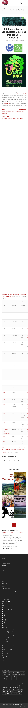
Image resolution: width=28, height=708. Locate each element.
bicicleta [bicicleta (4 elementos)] (8, 674)
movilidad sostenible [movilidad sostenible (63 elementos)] (7, 689)
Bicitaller (4, 586)
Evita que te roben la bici (7, 588)
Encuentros (15, 40)
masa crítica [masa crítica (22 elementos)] (5, 687)
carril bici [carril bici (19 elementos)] (14, 676)
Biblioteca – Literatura (7, 610)
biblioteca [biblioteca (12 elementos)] (22, 672)
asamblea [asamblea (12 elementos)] (17, 672)
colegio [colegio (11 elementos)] (23, 676)
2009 (4, 399)
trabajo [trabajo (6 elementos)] (7, 693)
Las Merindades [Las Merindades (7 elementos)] (13, 685)
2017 (4, 436)
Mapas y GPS (5, 638)
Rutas (3, 652)
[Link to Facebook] (18, 706)
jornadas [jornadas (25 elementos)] (7, 685)
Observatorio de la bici (8, 646)
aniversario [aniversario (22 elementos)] (11, 672)
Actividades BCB (5, 565)
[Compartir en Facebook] (4, 460)
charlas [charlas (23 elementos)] (18, 676)
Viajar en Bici (21, 40)
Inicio (3, 8)
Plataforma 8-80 (21, 93)
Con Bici (4, 616)
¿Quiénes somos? (6, 563)
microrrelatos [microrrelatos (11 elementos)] (16, 687)
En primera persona (7, 624)
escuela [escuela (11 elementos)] (17, 683)
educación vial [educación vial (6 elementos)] (6, 683)
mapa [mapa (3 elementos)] (19, 685)
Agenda (4, 603)
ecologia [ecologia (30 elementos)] (16, 680)
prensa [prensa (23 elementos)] (13, 689)
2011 (4, 404)
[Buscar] (20, 3)
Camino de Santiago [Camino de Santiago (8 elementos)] (7, 676)
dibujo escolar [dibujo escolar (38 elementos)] (11, 680)
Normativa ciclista (6, 644)
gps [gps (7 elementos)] (3, 685)
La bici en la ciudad (6, 634)
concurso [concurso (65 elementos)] (9, 678)
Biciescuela (4, 583)
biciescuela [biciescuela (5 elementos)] (17, 674)
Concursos (4, 618)
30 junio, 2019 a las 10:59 (8, 535)
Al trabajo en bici (6, 605)
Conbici (13, 90)
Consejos (4, 620)
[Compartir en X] (9, 460)
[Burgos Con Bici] (11, 3)
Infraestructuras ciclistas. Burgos (9, 591)
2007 (4, 392)
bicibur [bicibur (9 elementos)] (4, 674)
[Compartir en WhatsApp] (14, 460)
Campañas (4, 568)
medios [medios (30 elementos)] (10, 687)
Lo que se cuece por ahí (8, 636)
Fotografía (4, 628)
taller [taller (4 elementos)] (4, 693)
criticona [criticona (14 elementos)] (19, 678)
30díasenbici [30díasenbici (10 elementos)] (5, 672)
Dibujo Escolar (5, 622)
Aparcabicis (5, 607)
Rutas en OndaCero (7, 654)
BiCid (3, 581)
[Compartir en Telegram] (18, 460)
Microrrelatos (5, 642)
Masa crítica (5, 640)
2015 (4, 422)
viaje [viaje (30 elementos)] (20, 693)
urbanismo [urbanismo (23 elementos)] (16, 693)
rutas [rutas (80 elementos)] (18, 689)
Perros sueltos (6, 648)
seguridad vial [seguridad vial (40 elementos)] (5, 691)
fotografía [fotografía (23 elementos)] (22, 683)
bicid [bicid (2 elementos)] (13, 674)
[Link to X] (20, 706)
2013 (4, 413)
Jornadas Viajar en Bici (7, 632)
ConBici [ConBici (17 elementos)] (4, 678)
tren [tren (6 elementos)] (11, 693)
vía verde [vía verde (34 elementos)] (4, 695)
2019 (4, 441)
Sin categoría (5, 656)
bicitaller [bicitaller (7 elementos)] (23, 674)
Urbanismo (5, 658)
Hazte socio (4, 570)
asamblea (9, 452)
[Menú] (24, 3)
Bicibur (4, 612)
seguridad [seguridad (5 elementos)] (22, 689)
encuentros (15, 452)
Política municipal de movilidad (9, 650)
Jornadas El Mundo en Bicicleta (10, 630)
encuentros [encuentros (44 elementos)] (12, 683)
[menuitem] (20, 3)
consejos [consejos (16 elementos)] (14, 678)
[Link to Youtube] (22, 706)
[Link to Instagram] (23, 460)
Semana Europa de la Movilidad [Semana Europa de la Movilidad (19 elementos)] (16, 691)
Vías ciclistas (5, 662)
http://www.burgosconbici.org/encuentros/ (13, 449)
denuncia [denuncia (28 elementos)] (4, 680)
